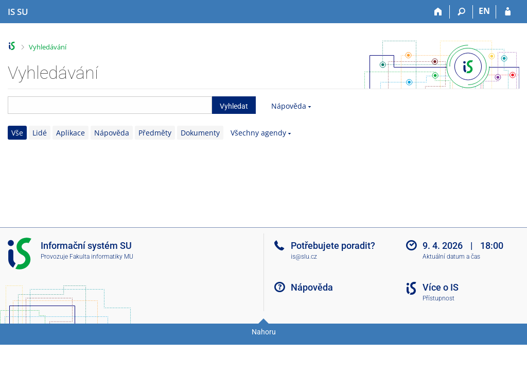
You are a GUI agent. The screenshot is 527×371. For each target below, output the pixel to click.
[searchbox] (110, 105)
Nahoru (264, 332)
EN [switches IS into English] (484, 10)
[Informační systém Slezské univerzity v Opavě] (18, 12)
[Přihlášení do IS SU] (507, 12)
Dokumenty (200, 133)
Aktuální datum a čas (451, 256)
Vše (17, 133)
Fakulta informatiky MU (101, 256)
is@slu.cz (304, 256)
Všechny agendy (258, 133)
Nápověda (288, 106)
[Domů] (438, 12)
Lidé (39, 133)
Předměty (154, 133)
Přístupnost (438, 298)
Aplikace (70, 133)
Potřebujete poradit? (333, 245)
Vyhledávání (47, 47)
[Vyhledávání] (461, 12)
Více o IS (441, 287)
